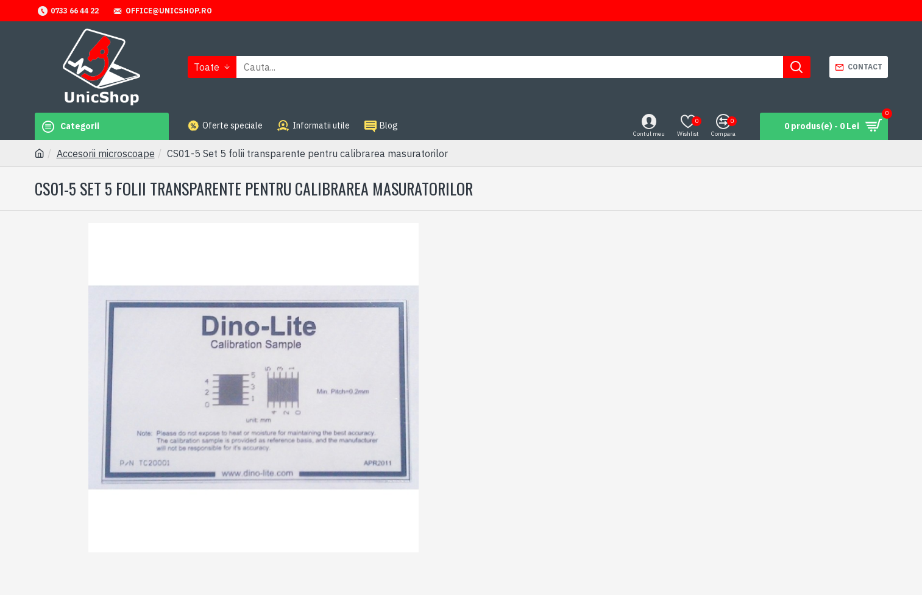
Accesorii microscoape (106, 153)
